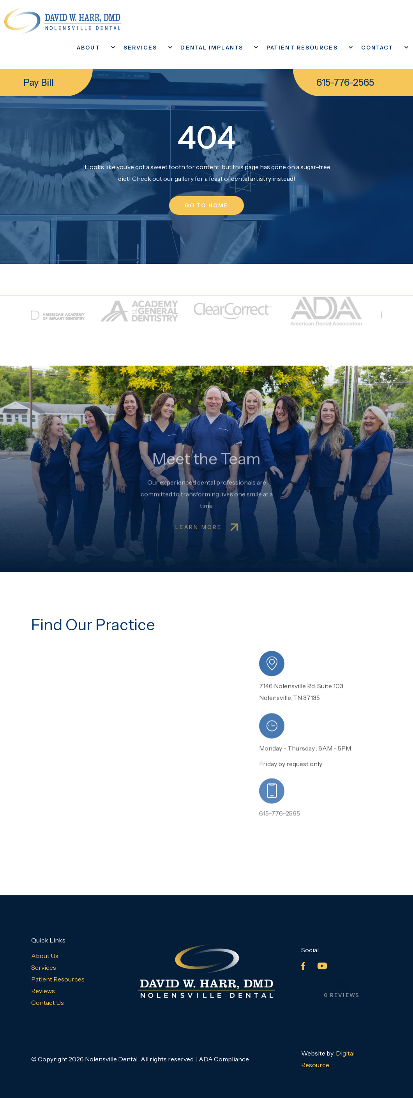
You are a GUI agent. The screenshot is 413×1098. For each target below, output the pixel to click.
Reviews (43, 991)
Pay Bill (38, 82)
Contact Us (47, 1002)
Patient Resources (58, 979)
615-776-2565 (345, 82)
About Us (44, 956)
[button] (92, 47)
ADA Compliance (224, 1059)
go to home (206, 205)
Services (43, 967)
